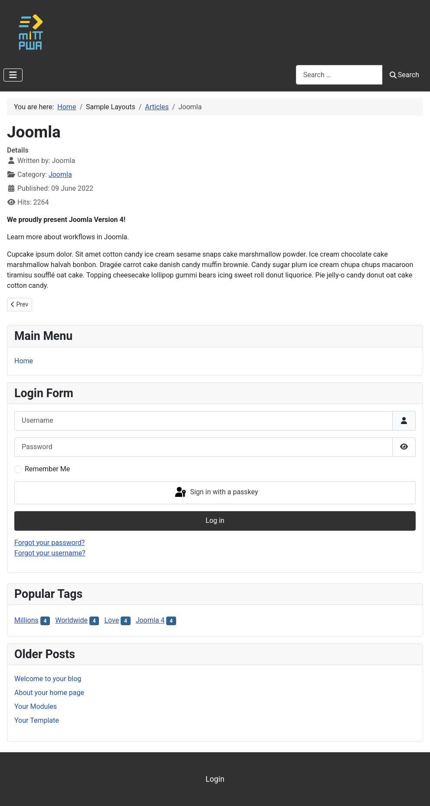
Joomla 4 (150, 620)
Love (111, 620)
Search (404, 75)
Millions (26, 620)
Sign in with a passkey (216, 492)
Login (215, 779)
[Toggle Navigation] (13, 75)
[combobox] (339, 75)
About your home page (49, 693)
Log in (215, 520)
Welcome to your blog (47, 679)
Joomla (60, 174)
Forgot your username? (49, 553)
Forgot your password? (49, 542)
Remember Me (47, 469)
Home (23, 361)
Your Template (36, 720)
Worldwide (71, 620)
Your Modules (35, 706)
